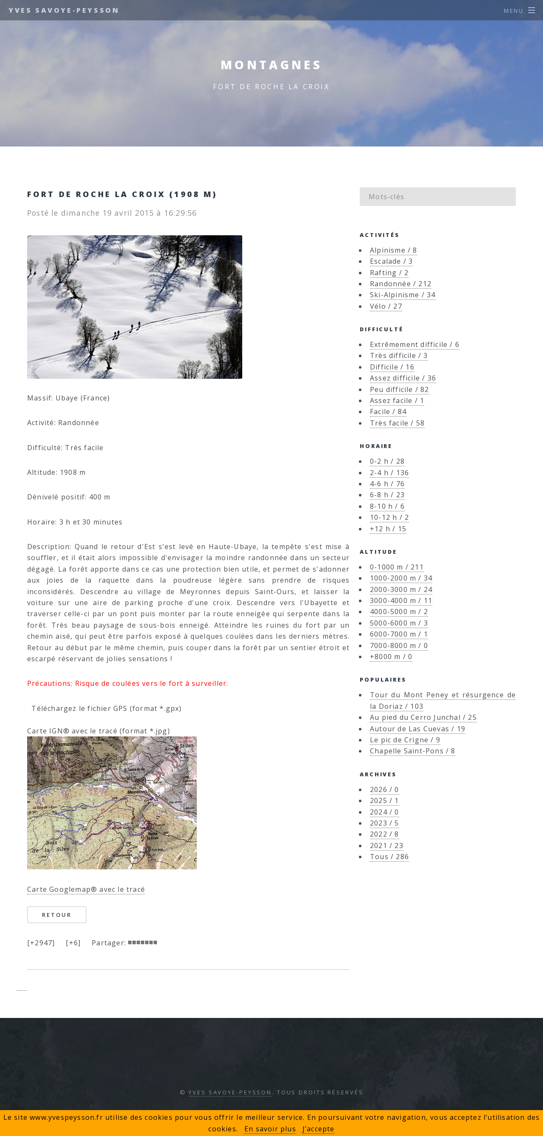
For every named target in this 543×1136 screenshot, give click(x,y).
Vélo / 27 (386, 306)
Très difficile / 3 (399, 355)
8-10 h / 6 (387, 506)
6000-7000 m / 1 (399, 634)
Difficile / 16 (392, 367)
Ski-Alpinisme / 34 (403, 294)
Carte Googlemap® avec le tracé (86, 889)
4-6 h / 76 (387, 483)
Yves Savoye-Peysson (63, 10)
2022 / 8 (384, 834)
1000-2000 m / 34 (401, 578)
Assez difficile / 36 (403, 378)
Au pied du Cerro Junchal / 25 (423, 717)
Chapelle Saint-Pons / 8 (413, 750)
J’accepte (318, 1128)
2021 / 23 (386, 845)
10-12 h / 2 (389, 517)
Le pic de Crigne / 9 (405, 739)
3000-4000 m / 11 (401, 600)
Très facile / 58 (397, 423)
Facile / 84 (388, 411)
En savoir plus (270, 1128)
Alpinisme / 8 (393, 250)
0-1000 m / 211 (397, 567)
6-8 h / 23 (387, 494)
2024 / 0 (384, 812)
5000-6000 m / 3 (399, 623)
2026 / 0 (384, 789)
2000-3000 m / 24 (401, 589)
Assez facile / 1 (397, 400)
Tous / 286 (389, 856)
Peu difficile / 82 (399, 389)
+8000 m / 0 (391, 656)
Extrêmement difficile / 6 (414, 344)
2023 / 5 (384, 823)
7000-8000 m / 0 (399, 645)
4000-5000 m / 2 (399, 611)
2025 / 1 (384, 800)
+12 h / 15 (388, 528)
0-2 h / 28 (387, 461)
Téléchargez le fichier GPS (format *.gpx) (104, 708)
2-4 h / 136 (389, 472)
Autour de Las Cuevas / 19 (417, 728)
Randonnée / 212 (400, 283)
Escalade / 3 (391, 261)
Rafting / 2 (389, 272)
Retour (56, 915)
